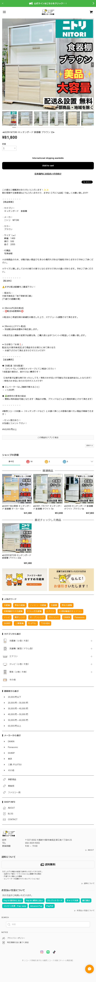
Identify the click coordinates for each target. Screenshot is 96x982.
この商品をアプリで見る (48, 437)
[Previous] (3, 64)
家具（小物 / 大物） (18, 672)
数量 (4, 144)
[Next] (92, 64)
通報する (89, 446)
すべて (11, 462)
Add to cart (48, 165)
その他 (12, 680)
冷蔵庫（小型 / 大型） (19, 641)
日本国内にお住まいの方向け (48, 174)
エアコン (13, 656)
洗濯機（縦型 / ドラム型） (21, 648)
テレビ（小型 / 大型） (19, 664)
